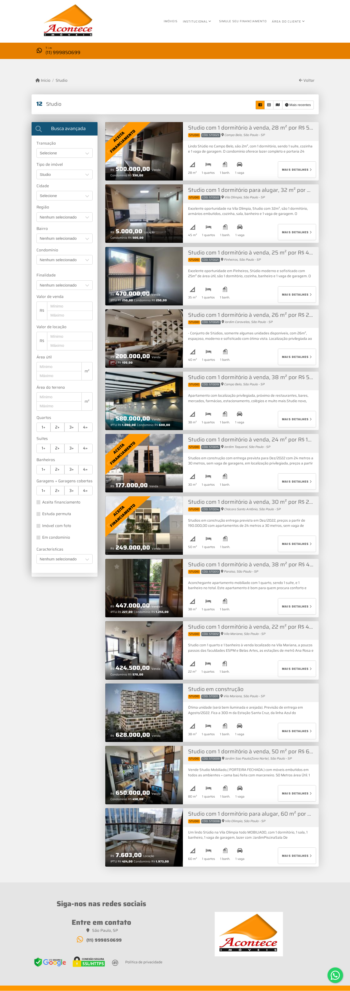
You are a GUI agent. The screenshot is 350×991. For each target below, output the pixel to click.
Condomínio (47, 250)
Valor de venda (50, 297)
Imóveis (170, 21)
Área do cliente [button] (286, 21)
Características (49, 549)
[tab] (65, 128)
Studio (62, 81)
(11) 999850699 (63, 52)
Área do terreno (50, 388)
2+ (57, 427)
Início (42, 81)
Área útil (44, 357)
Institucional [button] (195, 21)
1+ (43, 427)
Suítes (42, 439)
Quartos (43, 418)
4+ (85, 427)
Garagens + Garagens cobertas (64, 481)
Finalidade (46, 276)
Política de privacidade (143, 962)
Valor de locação (51, 327)
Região (42, 208)
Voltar (307, 81)
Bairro (42, 229)
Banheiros (45, 460)
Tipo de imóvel (49, 165)
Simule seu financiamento (243, 21)
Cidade (42, 186)
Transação (46, 143)
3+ (71, 427)
